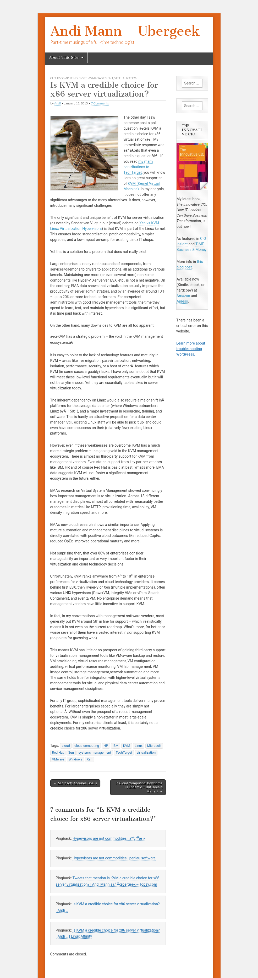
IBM (115, 746)
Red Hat (58, 752)
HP (106, 746)
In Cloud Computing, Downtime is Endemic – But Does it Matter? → (139, 787)
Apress (182, 301)
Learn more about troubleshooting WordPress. (190, 348)
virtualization (125, 78)
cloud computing (64, 78)
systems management (96, 78)
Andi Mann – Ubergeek (125, 31)
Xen (89, 759)
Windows (75, 759)
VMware (58, 759)
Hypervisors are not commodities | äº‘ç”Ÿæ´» (109, 838)
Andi (57, 103)
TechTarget (124, 752)
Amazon (183, 296)
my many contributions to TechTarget (138, 167)
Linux (138, 746)
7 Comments (100, 103)
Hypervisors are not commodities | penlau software (114, 858)
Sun (71, 752)
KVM (126, 746)
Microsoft (154, 746)
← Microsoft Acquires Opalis (75, 783)
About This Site (64, 57)
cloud (66, 746)
